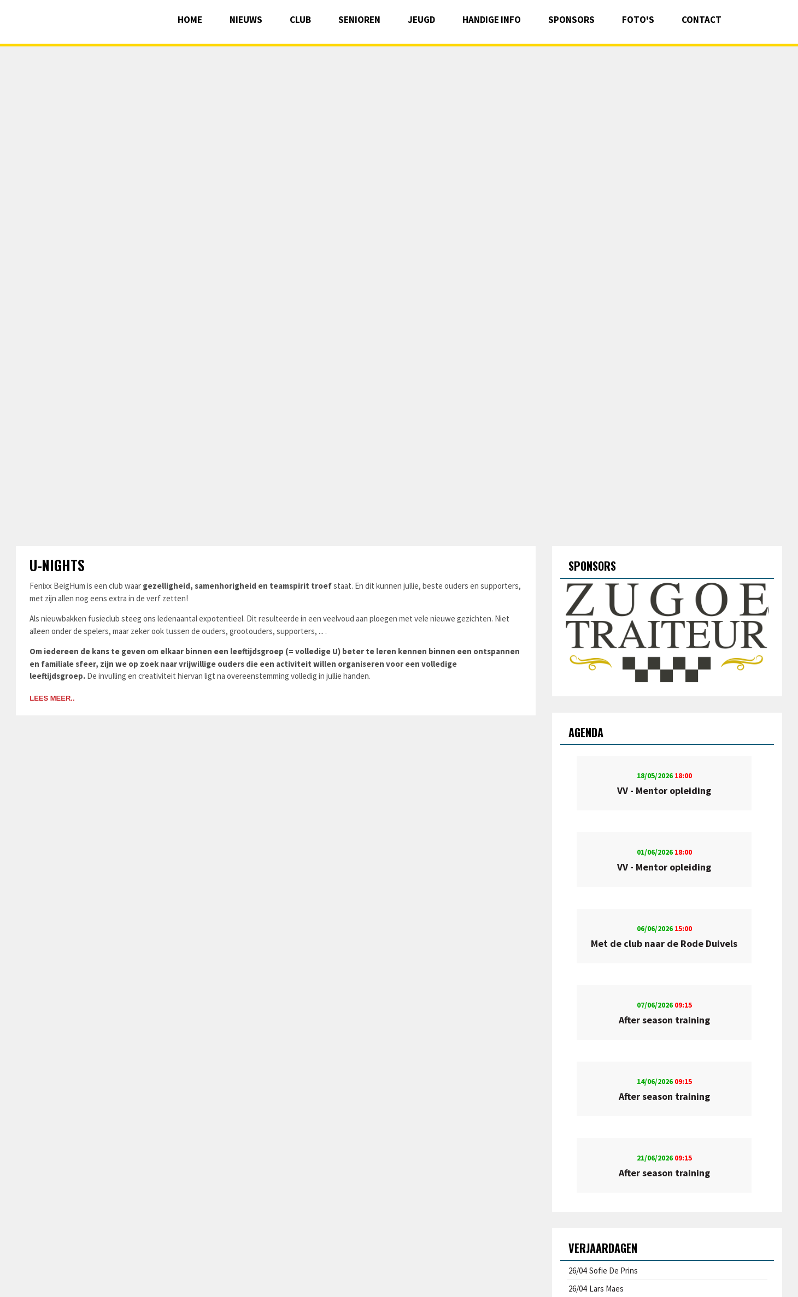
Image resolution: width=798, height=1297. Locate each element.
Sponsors (571, 20)
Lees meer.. (52, 698)
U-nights (57, 565)
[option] (667, 633)
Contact (701, 20)
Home (190, 20)
